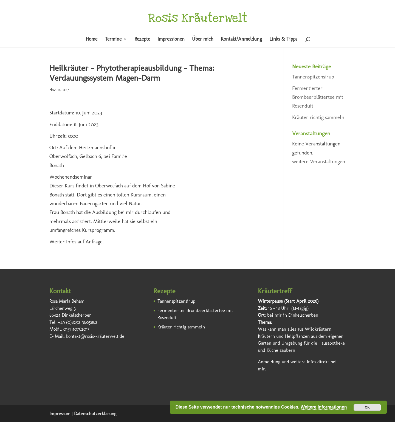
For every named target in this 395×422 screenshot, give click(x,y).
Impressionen (171, 39)
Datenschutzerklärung (95, 413)
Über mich (202, 39)
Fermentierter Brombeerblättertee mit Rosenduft (317, 97)
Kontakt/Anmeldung (241, 39)
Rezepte (142, 39)
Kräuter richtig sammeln (318, 117)
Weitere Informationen (324, 407)
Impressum (59, 413)
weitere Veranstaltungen (318, 161)
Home (91, 39)
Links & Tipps (283, 39)
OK (367, 407)
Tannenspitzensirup (313, 77)
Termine (113, 39)
